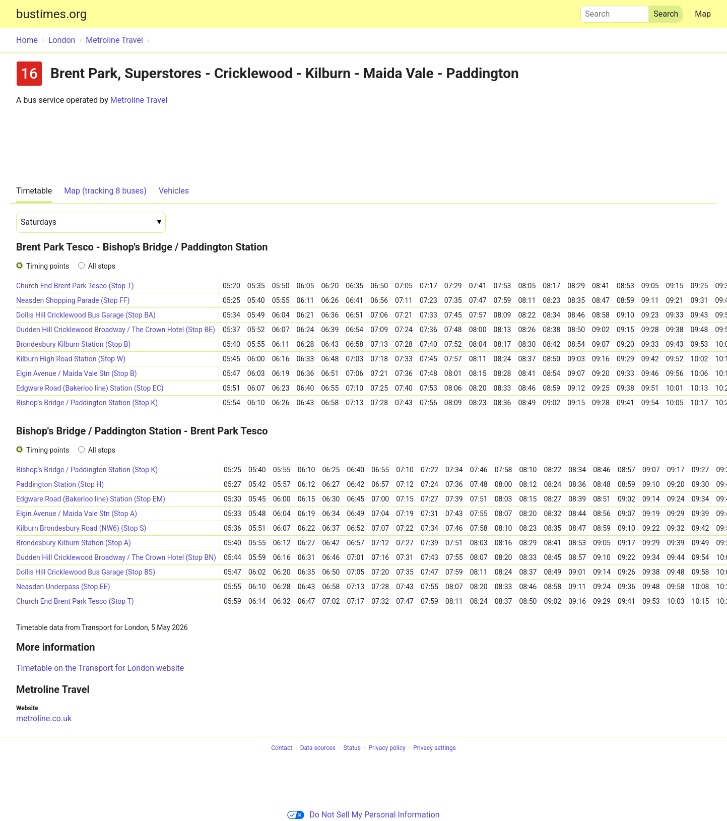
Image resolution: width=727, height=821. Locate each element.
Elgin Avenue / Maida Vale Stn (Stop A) (76, 514)
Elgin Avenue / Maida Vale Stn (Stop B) (76, 373)
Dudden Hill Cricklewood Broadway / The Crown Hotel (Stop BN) (116, 557)
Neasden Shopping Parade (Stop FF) (72, 300)
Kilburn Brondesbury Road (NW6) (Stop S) (81, 528)
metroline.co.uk (44, 718)
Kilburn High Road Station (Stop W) (70, 359)
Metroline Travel (139, 100)
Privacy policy (386, 747)
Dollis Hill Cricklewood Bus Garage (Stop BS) (85, 572)
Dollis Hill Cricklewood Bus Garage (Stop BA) (86, 315)
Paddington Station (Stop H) (60, 484)
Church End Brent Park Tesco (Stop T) (75, 286)
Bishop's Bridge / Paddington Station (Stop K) (87, 403)
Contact (281, 747)
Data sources (318, 747)
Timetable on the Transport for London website (100, 668)
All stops (101, 266)
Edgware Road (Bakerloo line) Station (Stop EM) (90, 499)
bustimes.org (51, 14)
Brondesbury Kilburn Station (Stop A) (73, 543)
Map (703, 14)
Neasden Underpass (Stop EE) (63, 587)
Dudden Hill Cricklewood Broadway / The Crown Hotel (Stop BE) (115, 330)
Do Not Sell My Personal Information (363, 814)
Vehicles (174, 191)
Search (614, 12)
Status (352, 747)
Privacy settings (434, 747)
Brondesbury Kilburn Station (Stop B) (73, 344)
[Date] (91, 222)
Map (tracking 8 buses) (105, 191)
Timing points (47, 266)
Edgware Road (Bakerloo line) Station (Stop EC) (90, 388)
